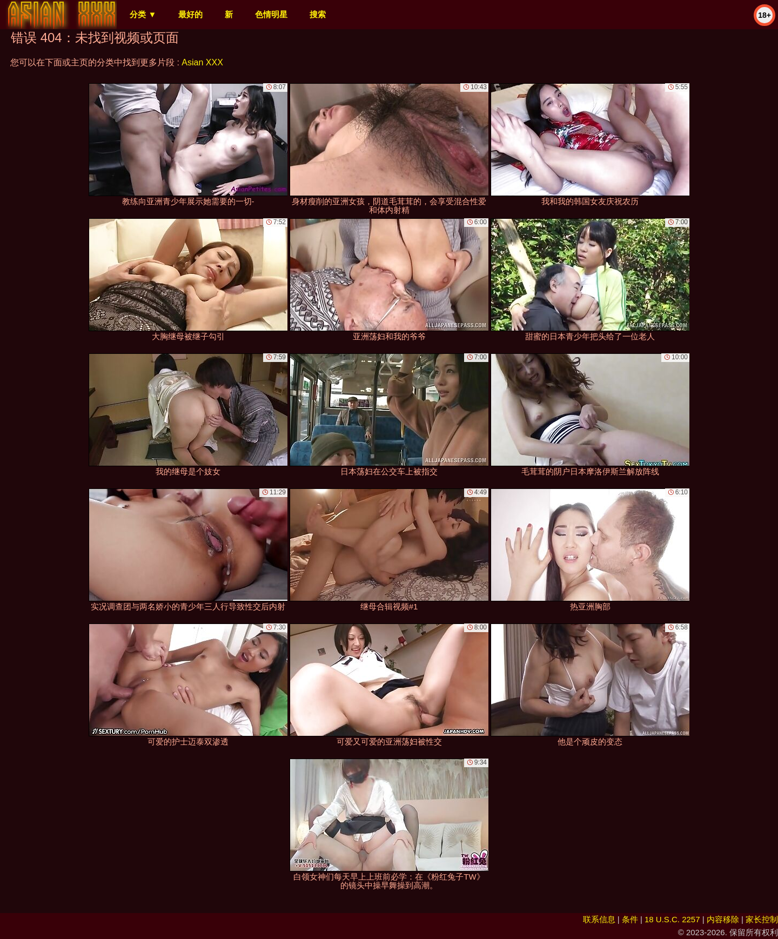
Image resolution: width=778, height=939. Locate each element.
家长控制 (762, 919)
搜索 (318, 14)
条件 (630, 919)
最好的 (190, 14)
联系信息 (599, 919)
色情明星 (271, 14)
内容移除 (723, 919)
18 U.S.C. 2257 (672, 919)
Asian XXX (202, 62)
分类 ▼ (143, 14)
